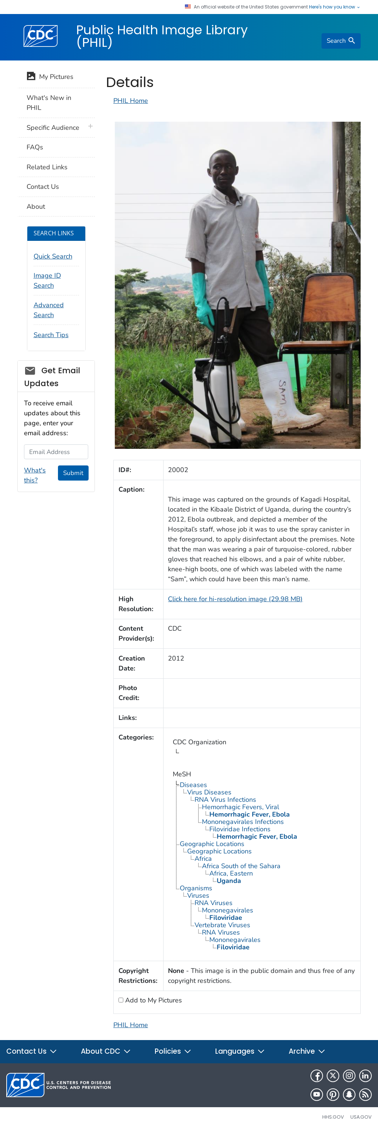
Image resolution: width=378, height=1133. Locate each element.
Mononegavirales (227, 910)
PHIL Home (130, 100)
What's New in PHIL (49, 102)
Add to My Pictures (152, 1000)
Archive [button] (307, 1051)
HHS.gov (333, 1116)
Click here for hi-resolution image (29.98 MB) (235, 599)
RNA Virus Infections (225, 799)
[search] (341, 41)
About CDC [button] (106, 1051)
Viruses (198, 895)
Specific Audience (53, 127)
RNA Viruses (214, 902)
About (36, 206)
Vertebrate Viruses (222, 925)
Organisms (196, 888)
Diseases (193, 784)
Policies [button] (173, 1051)
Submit (73, 473)
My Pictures (50, 77)
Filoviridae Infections (240, 829)
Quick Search (53, 256)
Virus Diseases (209, 792)
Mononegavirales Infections (243, 821)
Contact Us (43, 186)
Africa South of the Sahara (241, 866)
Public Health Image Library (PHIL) (162, 36)
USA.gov (361, 1116)
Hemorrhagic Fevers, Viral (240, 807)
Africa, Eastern (231, 873)
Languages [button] (240, 1051)
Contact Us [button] (31, 1051)
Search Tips (51, 334)
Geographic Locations (212, 843)
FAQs (35, 147)
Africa (203, 858)
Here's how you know (335, 7)
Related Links (47, 167)
